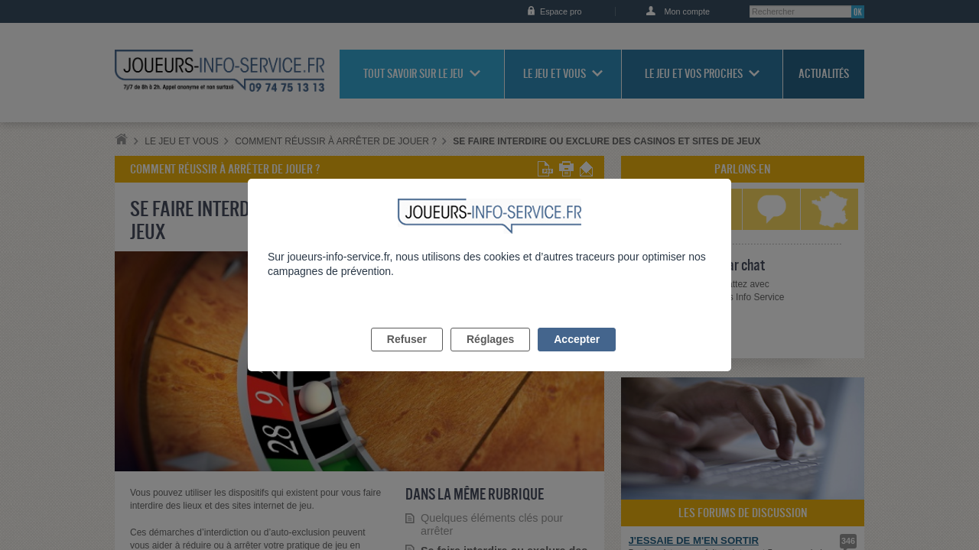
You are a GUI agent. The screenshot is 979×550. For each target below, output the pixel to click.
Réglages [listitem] (490, 357)
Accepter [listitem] (577, 357)
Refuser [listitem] (407, 357)
